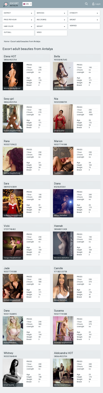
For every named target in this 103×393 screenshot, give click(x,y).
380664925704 (10, 60)
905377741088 (60, 144)
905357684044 (10, 356)
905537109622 (10, 144)
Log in (96, 3)
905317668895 (10, 314)
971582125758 (60, 271)
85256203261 (60, 187)
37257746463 (10, 229)
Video (39, 32)
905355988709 (60, 102)
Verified (73, 26)
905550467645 (60, 60)
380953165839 (10, 187)
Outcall (7, 32)
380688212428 (60, 229)
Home (7, 41)
